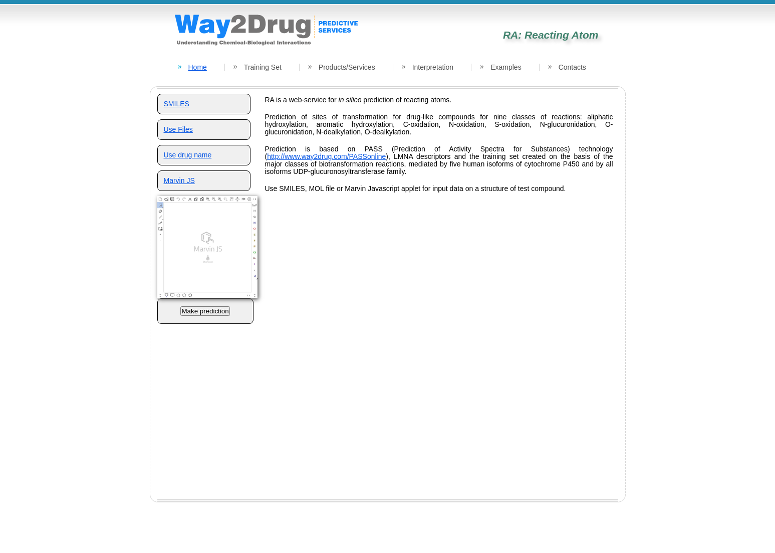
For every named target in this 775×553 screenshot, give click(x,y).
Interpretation (433, 67)
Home (197, 67)
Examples (505, 67)
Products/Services (347, 67)
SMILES (176, 104)
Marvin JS (179, 180)
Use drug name (188, 155)
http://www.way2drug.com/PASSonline (326, 156)
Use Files (178, 129)
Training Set (263, 67)
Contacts (572, 67)
